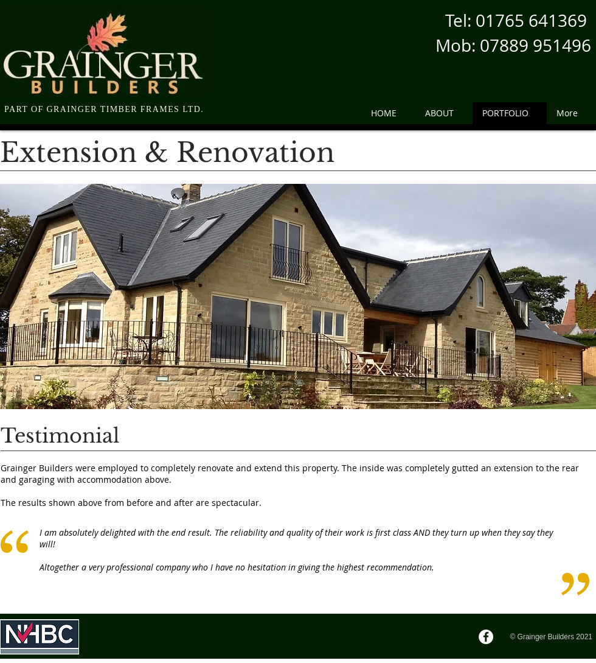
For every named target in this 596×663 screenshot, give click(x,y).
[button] (298, 296)
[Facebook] (486, 637)
